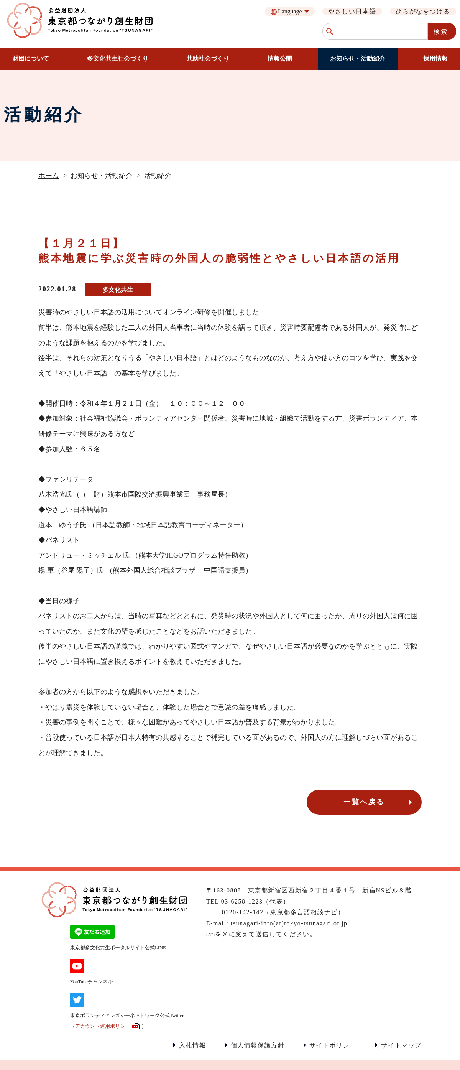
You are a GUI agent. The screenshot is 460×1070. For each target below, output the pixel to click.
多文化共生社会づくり (117, 58)
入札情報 (192, 1045)
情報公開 (280, 58)
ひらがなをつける (423, 11)
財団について (30, 58)
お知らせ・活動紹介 (357, 58)
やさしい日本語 (352, 11)
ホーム (48, 175)
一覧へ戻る (364, 802)
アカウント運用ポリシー (102, 1026)
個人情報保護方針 (258, 1045)
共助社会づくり (207, 58)
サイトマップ (401, 1045)
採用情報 (435, 58)
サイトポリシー (332, 1045)
